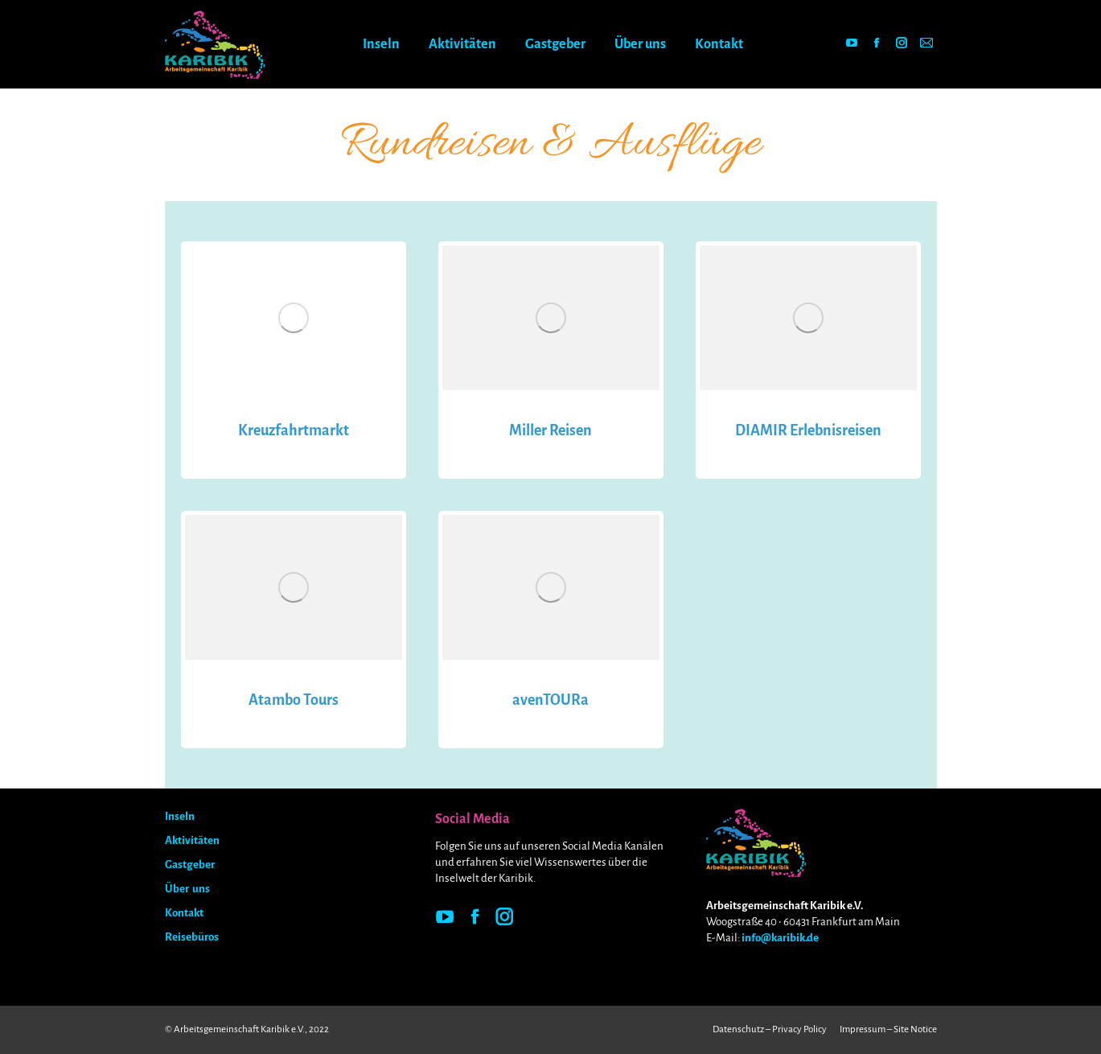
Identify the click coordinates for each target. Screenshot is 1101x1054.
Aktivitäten (192, 840)
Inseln (180, 816)
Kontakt (184, 913)
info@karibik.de (780, 938)
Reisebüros (192, 937)
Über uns (187, 889)
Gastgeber (190, 864)
